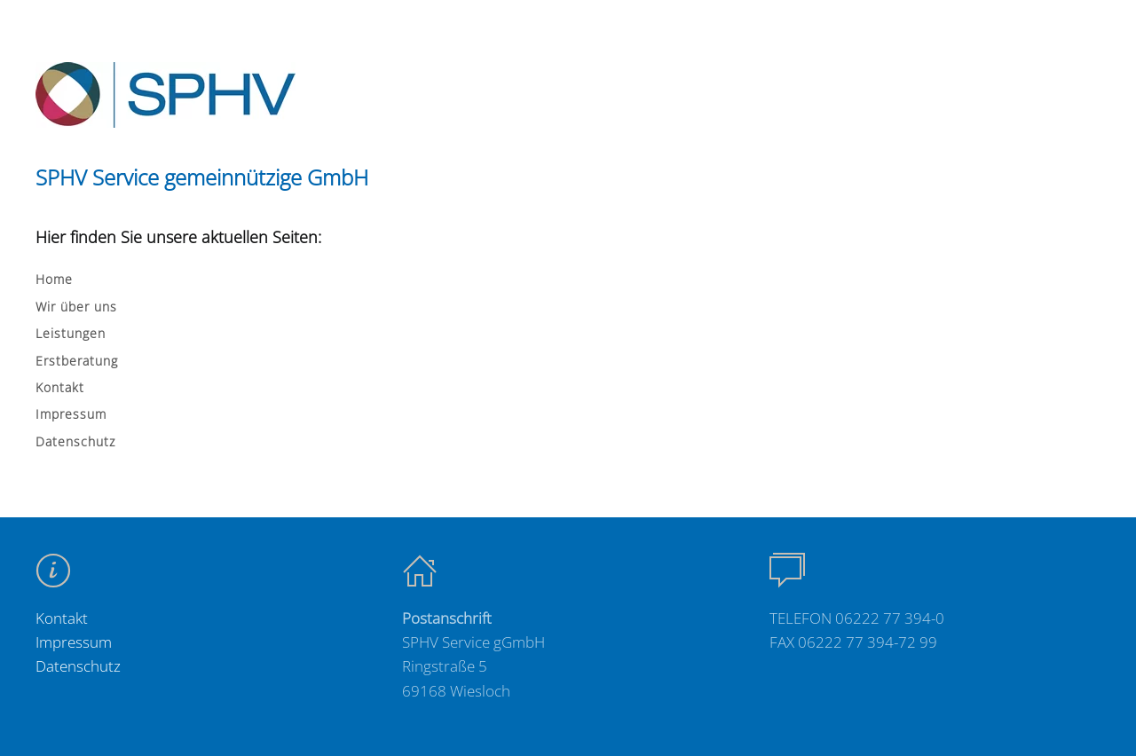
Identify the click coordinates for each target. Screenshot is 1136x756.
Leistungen (71, 333)
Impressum (71, 414)
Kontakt (60, 387)
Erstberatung (77, 360)
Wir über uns (76, 306)
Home (54, 279)
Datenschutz (75, 441)
